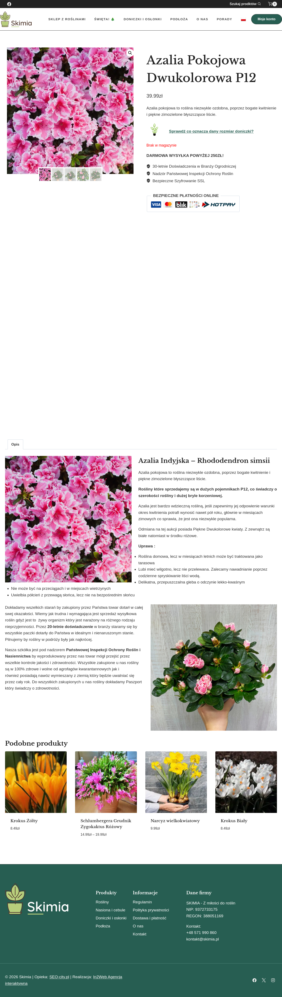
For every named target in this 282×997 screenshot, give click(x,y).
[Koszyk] (272, 4)
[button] (130, 53)
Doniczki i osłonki (111, 918)
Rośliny (102, 902)
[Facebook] (9, 4)
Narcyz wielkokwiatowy (175, 820)
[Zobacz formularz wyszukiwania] (248, 4)
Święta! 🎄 (104, 19)
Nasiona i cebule (110, 910)
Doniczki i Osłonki (143, 19)
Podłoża (179, 19)
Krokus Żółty (24, 820)
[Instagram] (273, 980)
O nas (202, 19)
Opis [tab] (15, 444)
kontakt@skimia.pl (202, 939)
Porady (224, 19)
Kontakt (139, 934)
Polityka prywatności (151, 910)
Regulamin (142, 902)
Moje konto (266, 19)
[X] (264, 980)
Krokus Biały (234, 820)
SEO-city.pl (59, 977)
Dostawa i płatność (149, 918)
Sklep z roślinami (67, 19)
